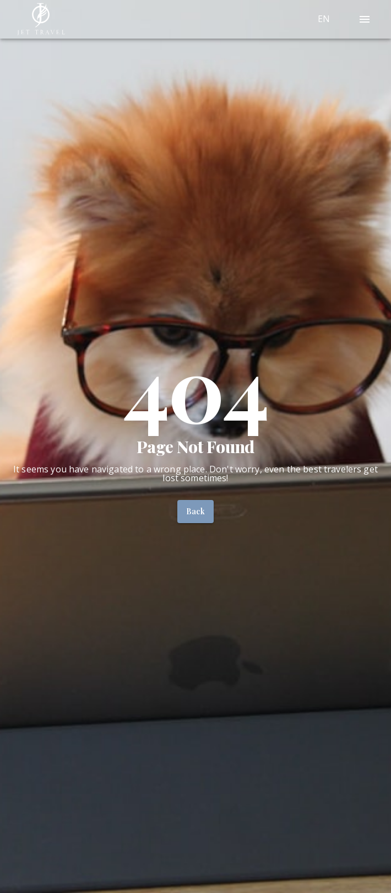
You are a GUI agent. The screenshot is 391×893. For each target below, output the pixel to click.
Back (195, 511)
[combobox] (337, 19)
